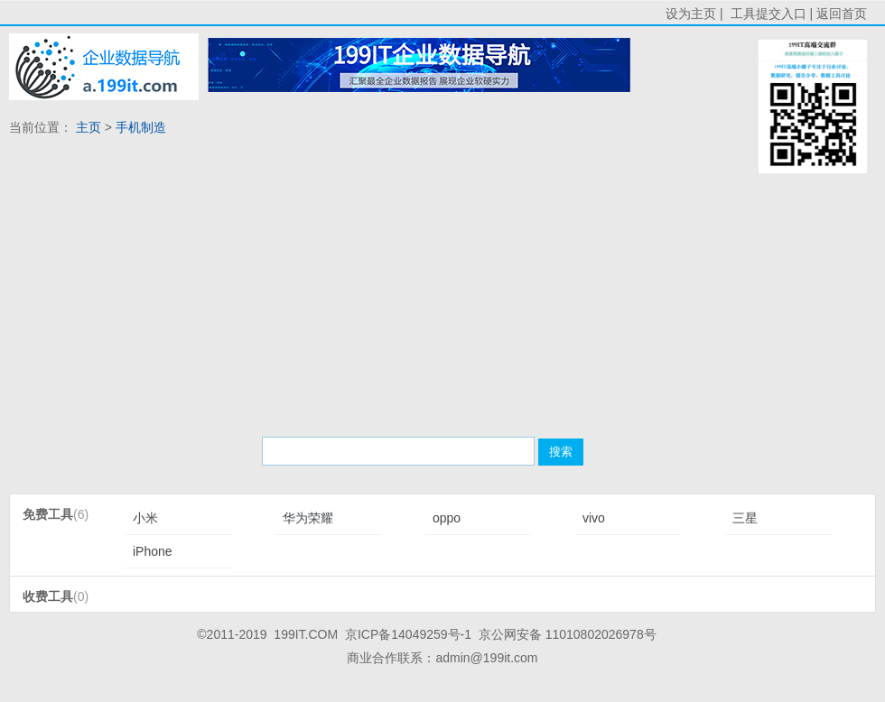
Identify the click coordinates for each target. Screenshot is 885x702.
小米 (145, 518)
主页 (88, 127)
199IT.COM (306, 634)
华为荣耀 (308, 518)
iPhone (152, 551)
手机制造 (141, 127)
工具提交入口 (768, 13)
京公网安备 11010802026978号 (568, 634)
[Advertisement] (355, 288)
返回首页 (841, 13)
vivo (593, 518)
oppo (447, 518)
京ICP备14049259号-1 (408, 634)
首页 (104, 66)
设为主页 (691, 13)
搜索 (561, 451)
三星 (745, 518)
